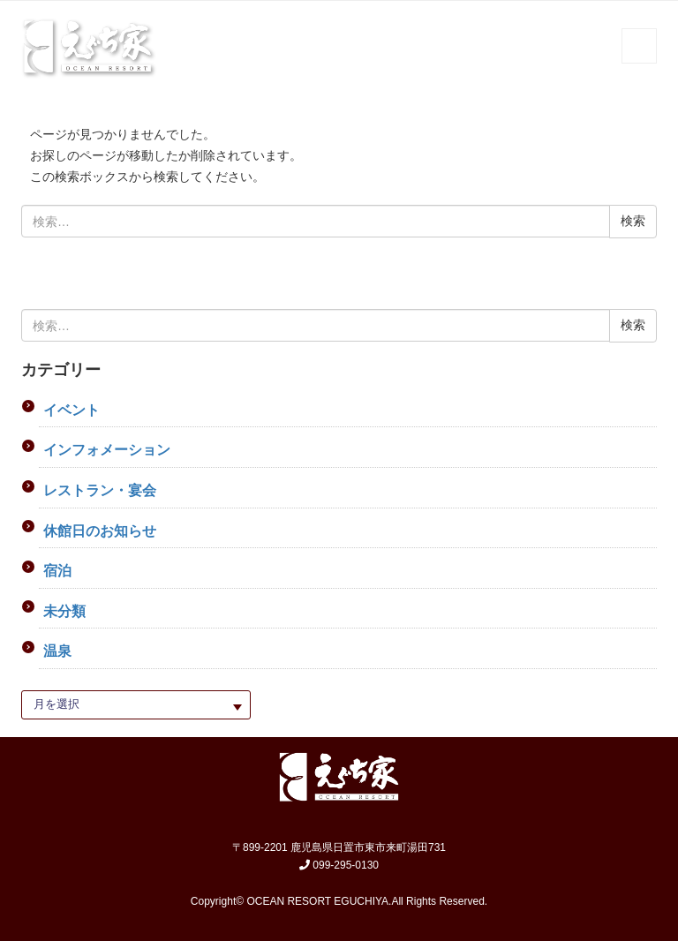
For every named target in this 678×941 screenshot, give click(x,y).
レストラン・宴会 (99, 490)
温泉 (57, 651)
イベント (71, 410)
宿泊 (57, 570)
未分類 (64, 611)
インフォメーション (106, 449)
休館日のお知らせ (99, 530)
